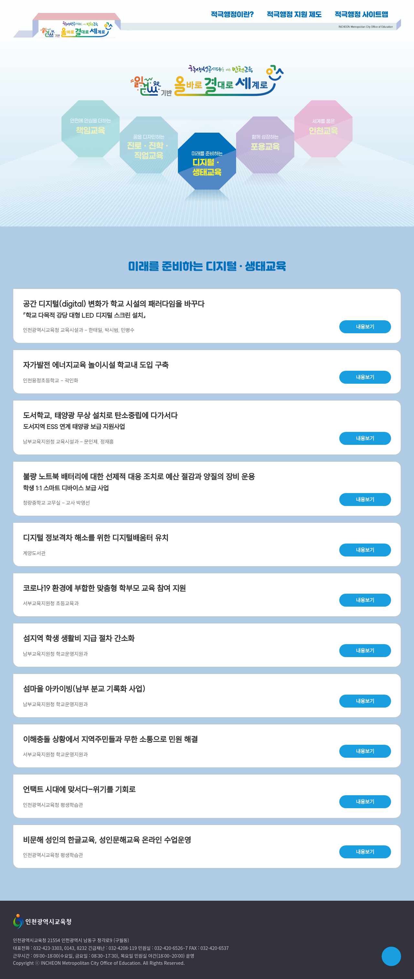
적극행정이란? (232, 15)
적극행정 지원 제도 (294, 15)
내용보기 (365, 327)
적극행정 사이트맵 (361, 15)
